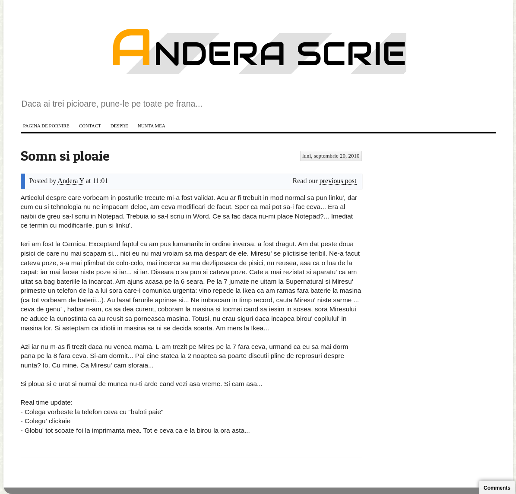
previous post (338, 180)
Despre (119, 125)
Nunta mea (151, 125)
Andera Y (70, 180)
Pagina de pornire (46, 125)
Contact (90, 125)
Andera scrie (258, 53)
